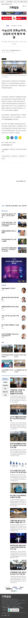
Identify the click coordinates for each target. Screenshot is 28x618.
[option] (7, 351)
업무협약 (22, 156)
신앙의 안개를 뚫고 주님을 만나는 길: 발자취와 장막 (10, 335)
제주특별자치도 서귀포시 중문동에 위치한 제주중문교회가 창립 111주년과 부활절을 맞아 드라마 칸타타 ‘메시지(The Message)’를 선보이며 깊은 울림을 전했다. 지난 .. (18, 554)
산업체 (2, 158)
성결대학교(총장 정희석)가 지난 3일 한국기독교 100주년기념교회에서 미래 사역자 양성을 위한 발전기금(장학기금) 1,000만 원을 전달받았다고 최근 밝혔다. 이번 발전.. (18, 452)
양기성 (2, 290)
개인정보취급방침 (6, 608)
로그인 (25, 1)
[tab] (5, 382)
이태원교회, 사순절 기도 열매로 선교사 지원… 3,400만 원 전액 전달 (17, 392)
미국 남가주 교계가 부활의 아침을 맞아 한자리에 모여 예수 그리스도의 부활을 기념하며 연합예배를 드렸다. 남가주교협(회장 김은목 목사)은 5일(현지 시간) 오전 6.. (18, 426)
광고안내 (8, 606)
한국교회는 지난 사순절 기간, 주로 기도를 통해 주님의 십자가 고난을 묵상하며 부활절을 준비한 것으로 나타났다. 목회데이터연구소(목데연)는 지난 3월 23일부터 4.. (18, 477)
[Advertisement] (14, 193)
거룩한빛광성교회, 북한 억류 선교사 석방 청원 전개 (18, 573)
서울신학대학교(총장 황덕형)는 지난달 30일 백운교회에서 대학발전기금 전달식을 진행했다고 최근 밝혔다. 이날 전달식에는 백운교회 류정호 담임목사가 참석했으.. (18, 502)
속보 (3, 206)
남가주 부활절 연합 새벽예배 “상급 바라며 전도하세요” (18, 419)
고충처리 (21, 608)
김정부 (2, 337)
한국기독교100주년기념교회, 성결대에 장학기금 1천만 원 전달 (18, 445)
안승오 (2, 301)
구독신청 (21, 1)
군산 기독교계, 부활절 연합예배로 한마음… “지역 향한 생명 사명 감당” (8, 249)
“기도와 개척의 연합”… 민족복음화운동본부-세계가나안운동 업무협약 (8, 224)
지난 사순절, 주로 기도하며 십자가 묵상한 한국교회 (18, 471)
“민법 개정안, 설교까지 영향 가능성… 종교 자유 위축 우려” (8, 215)
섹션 (2, 2)
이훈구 (2, 328)
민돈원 (2, 310)
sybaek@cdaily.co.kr (15, 50)
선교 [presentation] (5, 388)
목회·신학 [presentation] (5, 392)
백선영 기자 (8, 50)
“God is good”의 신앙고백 (8, 288)
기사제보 (19, 606)
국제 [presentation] (5, 395)
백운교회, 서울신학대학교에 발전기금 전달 (18, 496)
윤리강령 (4, 610)
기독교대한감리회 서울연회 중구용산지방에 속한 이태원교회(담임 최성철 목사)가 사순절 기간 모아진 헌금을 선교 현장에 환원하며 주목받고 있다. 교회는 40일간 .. (18, 399)
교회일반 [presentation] (5, 382)
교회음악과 (14, 156)
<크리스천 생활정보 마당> (21, 181)
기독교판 (10, 1)
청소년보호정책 (15, 608)
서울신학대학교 (6, 156)
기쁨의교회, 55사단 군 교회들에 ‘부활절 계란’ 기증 (17, 521)
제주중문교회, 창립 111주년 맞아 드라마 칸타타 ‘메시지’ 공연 (18, 547)
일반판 (15, 1)
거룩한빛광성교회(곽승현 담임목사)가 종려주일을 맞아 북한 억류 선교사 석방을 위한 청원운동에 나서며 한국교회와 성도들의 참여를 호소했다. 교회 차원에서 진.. (18, 579)
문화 (7, 25)
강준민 (2, 319)
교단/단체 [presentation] (5, 385)
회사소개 (3, 606)
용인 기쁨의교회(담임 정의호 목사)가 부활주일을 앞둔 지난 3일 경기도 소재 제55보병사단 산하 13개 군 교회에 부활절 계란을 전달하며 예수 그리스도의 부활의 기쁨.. (18, 527)
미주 (18, 1)
